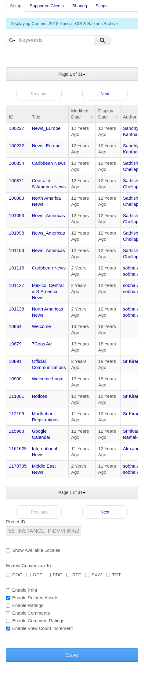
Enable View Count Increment (39, 628)
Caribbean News (49, 163)
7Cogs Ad (42, 343)
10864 (15, 326)
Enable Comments (28, 613)
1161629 (18, 448)
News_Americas (48, 215)
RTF (73, 574)
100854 (16, 163)
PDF (54, 574)
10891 (15, 361)
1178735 (18, 466)
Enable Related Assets (32, 597)
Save (72, 655)
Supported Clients (47, 5)
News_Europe (46, 128)
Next (105, 93)
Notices (39, 396)
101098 (16, 232)
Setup (15, 5)
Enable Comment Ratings (35, 620)
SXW (93, 574)
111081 (16, 396)
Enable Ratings (24, 605)
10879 (15, 343)
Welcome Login (47, 378)
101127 (16, 285)
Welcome (41, 326)
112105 (16, 413)
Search (102, 40)
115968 (16, 431)
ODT (34, 574)
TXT (113, 574)
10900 (15, 378)
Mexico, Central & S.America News (47, 291)
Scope (101, 5)
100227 (16, 128)
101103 (16, 250)
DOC (14, 574)
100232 (16, 145)
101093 (16, 215)
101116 (16, 267)
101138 (16, 308)
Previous (39, 93)
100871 (16, 180)
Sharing (79, 5)
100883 (16, 198)
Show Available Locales (33, 550)
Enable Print (21, 590)
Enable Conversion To (28, 565)
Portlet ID (15, 521)
